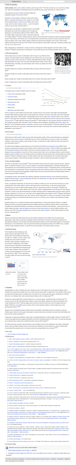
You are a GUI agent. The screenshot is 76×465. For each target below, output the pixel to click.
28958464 (43, 414)
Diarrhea (10, 104)
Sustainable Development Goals (17, 20)
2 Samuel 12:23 (65, 73)
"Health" (14, 346)
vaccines (28, 165)
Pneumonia (11, 96)
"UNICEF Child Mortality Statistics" (16, 344)
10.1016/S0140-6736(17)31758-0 (20, 414)
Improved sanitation (24, 208)
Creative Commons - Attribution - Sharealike (51, 459)
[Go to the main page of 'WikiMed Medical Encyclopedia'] (17, 2)
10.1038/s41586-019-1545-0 (51, 418)
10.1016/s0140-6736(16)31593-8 (20, 352)
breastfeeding (22, 167)
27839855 (43, 352)
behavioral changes (14, 178)
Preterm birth (11, 94)
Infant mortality (18, 88)
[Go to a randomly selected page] (25, 2)
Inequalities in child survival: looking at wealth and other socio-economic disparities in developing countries (34, 422)
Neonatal (12, 59)
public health (21, 137)
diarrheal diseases (47, 176)
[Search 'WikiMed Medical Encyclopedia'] (53, 2)
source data (41, 254)
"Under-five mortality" (14, 408)
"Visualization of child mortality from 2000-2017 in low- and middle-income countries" (30, 453)
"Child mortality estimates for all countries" (19, 450)
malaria (60, 122)
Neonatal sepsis (12, 102)
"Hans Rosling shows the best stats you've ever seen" (22, 441)
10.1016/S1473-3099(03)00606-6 (40, 394)
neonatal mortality (18, 13)
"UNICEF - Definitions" (13, 341)
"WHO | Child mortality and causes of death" (18, 339)
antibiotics (34, 165)
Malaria (10, 107)
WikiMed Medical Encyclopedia (17, 1)
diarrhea (47, 139)
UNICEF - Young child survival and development (20, 382)
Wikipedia (21, 459)
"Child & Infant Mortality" (31, 405)
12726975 (54, 394)
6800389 (64, 418)
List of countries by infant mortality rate (18, 334)
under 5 (24, 59)
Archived (63, 422)
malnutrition (29, 124)
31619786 (18, 436)
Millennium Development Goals (51, 146)
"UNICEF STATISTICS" (14, 375)
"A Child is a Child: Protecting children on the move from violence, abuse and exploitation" (29, 360)
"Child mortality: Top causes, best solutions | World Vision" (23, 372)
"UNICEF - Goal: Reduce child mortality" (18, 385)
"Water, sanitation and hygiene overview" (18, 403)
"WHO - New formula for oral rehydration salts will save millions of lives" (26, 387)
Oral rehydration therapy (59, 195)
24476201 (19, 400)
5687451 (34, 414)
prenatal (49, 57)
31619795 (12, 420)
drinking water (44, 208)
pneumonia (52, 139)
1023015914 (15, 370)
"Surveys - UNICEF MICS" (15, 390)
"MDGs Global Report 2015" (15, 380)
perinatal (7, 59)
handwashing (27, 178)
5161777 (34, 352)
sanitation (47, 210)
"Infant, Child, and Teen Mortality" (16, 355)
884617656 (13, 366)
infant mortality (51, 116)
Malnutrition (11, 110)
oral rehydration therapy (41, 167)
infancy (17, 59)
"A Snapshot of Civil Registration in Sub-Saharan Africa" (21, 357)
